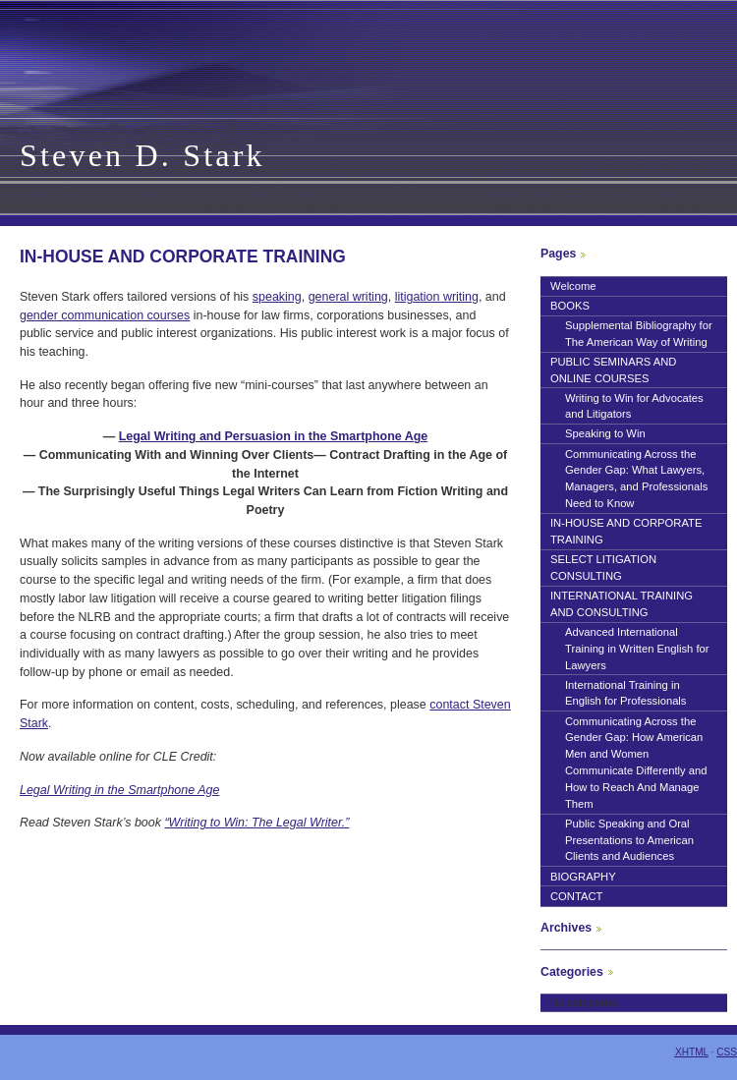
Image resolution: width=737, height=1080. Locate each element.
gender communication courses (105, 315)
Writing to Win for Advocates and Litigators (634, 406)
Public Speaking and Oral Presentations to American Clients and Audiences (629, 840)
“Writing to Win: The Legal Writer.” (256, 822)
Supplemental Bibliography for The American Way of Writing (638, 333)
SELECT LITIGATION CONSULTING (603, 567)
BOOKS (570, 306)
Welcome (573, 286)
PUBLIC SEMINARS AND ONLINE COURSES (613, 370)
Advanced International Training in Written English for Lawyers (637, 648)
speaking (277, 297)
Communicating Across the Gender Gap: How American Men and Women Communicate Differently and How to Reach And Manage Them (636, 762)
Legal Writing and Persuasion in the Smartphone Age (273, 436)
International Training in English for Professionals (625, 693)
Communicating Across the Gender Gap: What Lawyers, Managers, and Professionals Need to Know (636, 479)
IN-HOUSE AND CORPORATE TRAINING (626, 531)
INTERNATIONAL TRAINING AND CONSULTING (621, 604)
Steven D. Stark (142, 155)
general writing (348, 297)
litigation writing (437, 297)
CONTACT (576, 896)
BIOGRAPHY (583, 876)
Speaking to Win (605, 433)
